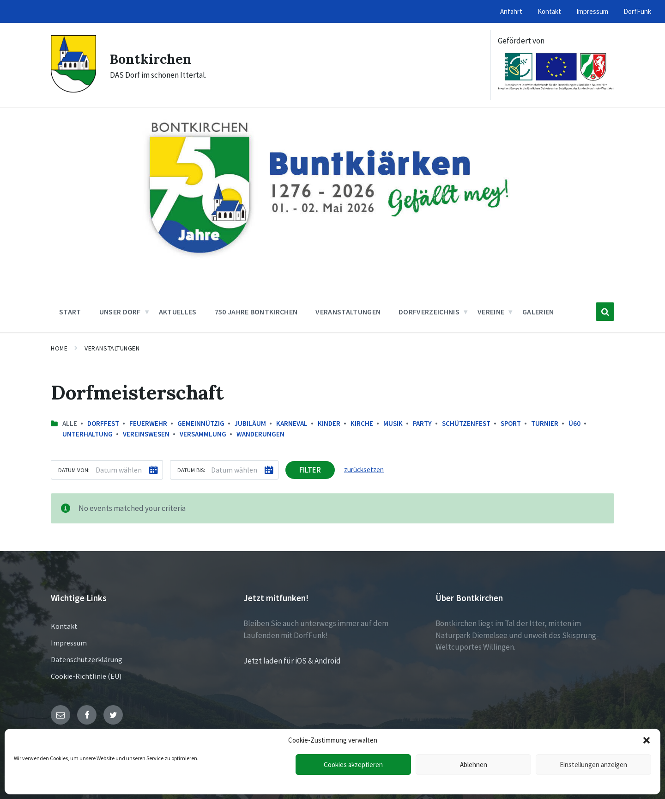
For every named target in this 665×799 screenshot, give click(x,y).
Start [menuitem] (70, 311)
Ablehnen (473, 764)
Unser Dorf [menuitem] (120, 311)
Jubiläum (250, 423)
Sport (511, 423)
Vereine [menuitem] (491, 311)
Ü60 (574, 423)
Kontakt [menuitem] (549, 11)
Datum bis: (191, 469)
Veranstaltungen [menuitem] (348, 311)
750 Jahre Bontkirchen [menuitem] (256, 311)
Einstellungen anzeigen (593, 764)
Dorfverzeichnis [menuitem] (429, 311)
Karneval (292, 423)
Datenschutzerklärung (86, 659)
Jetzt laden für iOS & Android (292, 661)
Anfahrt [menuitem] (511, 11)
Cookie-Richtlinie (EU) (86, 676)
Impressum (69, 642)
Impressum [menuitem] (592, 11)
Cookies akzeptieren (353, 764)
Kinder (329, 423)
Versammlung (203, 434)
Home (59, 348)
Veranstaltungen (112, 348)
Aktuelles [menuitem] (178, 311)
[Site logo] (73, 90)
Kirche (362, 423)
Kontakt (64, 626)
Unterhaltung (87, 434)
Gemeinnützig (200, 423)
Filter (310, 470)
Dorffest (103, 423)
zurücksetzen (364, 469)
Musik (393, 423)
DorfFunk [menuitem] (637, 11)
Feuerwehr (148, 423)
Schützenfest (466, 423)
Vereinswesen (146, 434)
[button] (646, 740)
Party (422, 423)
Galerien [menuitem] (538, 311)
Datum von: (74, 469)
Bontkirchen (151, 59)
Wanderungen (260, 434)
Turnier (544, 423)
